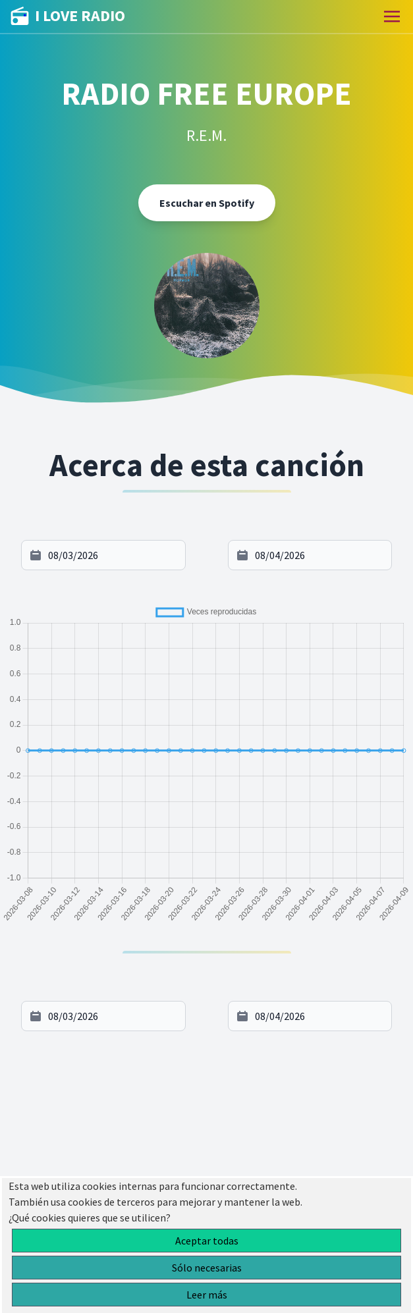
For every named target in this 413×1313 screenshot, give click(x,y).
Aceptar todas (206, 1240)
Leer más (206, 1294)
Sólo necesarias (207, 1267)
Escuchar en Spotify (206, 202)
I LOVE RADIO (68, 16)
